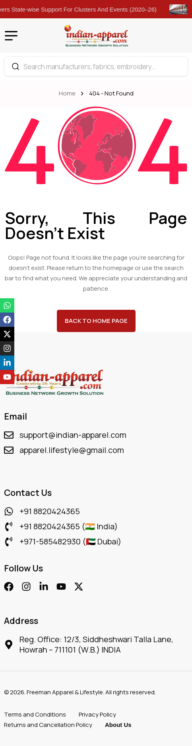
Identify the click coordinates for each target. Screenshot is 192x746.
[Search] (15, 66)
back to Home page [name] (96, 321)
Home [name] (68, 93)
